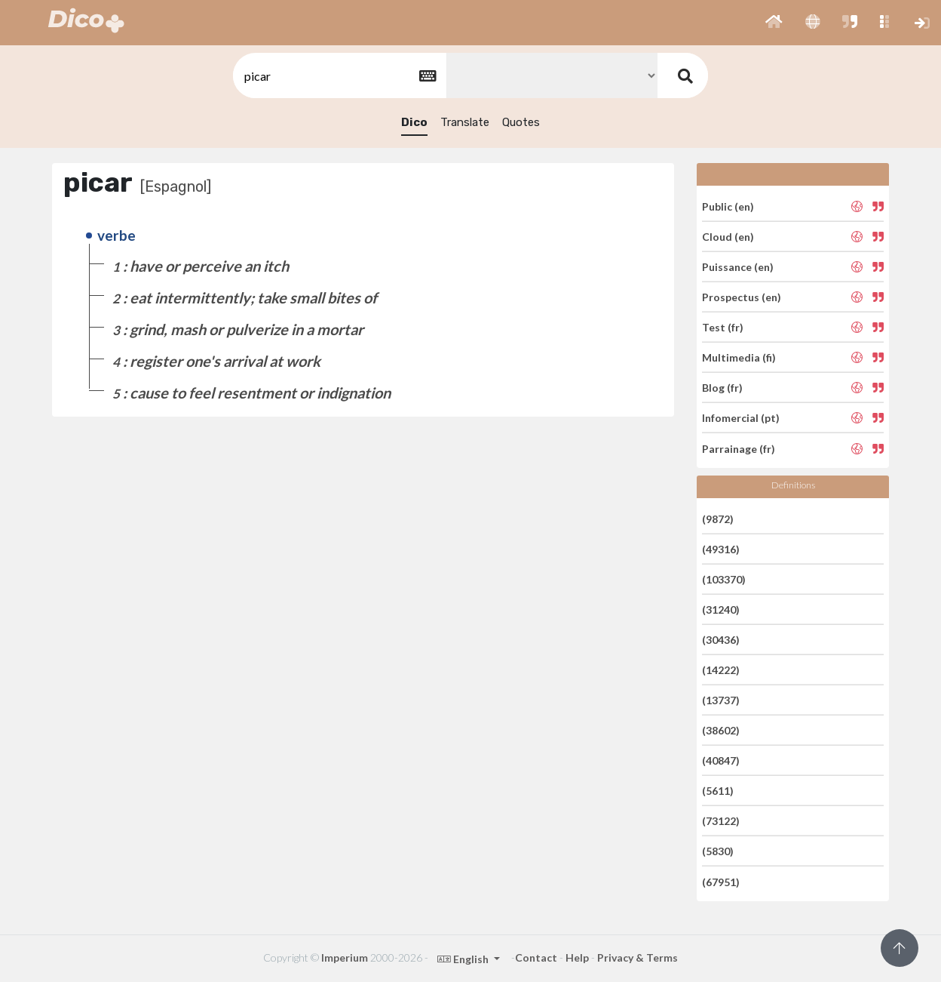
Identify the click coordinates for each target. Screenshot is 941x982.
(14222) (721, 669)
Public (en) (728, 205)
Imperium (344, 957)
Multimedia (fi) (739, 357)
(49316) (721, 549)
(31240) (721, 609)
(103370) (724, 579)
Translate (464, 122)
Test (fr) (722, 327)
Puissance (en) (738, 266)
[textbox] (338, 76)
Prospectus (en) (741, 297)
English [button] (464, 959)
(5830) (718, 851)
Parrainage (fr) (738, 448)
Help (577, 957)
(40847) (721, 760)
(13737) (721, 700)
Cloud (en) (728, 236)
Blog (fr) (722, 387)
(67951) (721, 881)
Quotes (521, 122)
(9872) (718, 518)
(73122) (721, 820)
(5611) (718, 790)
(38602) (721, 730)
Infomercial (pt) (741, 417)
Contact (536, 957)
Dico (414, 122)
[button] (774, 22)
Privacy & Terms (637, 957)
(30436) (721, 639)
